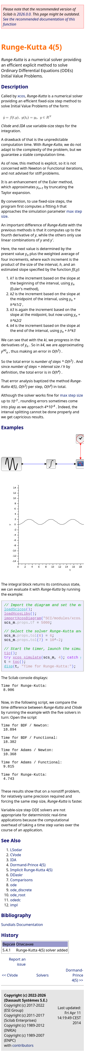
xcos (21, 95)
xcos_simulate (27, 658)
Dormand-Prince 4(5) (28, 864)
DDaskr (16, 874)
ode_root (17, 894)
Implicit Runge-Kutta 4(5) (31, 869)
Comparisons (21, 879)
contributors (23, 1045)
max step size (71, 395)
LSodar (16, 849)
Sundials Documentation (22, 924)
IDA (13, 859)
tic (7, 653)
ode (13, 884)
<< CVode (10, 975)
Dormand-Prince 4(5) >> (74, 975)
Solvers (42, 975)
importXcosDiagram (22, 618)
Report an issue (17, 962)
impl (14, 904)
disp (8, 666)
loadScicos (15, 609)
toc (16, 662)
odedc (15, 899)
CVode (15, 854)
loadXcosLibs (17, 614)
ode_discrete (21, 889)
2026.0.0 (24, 14)
